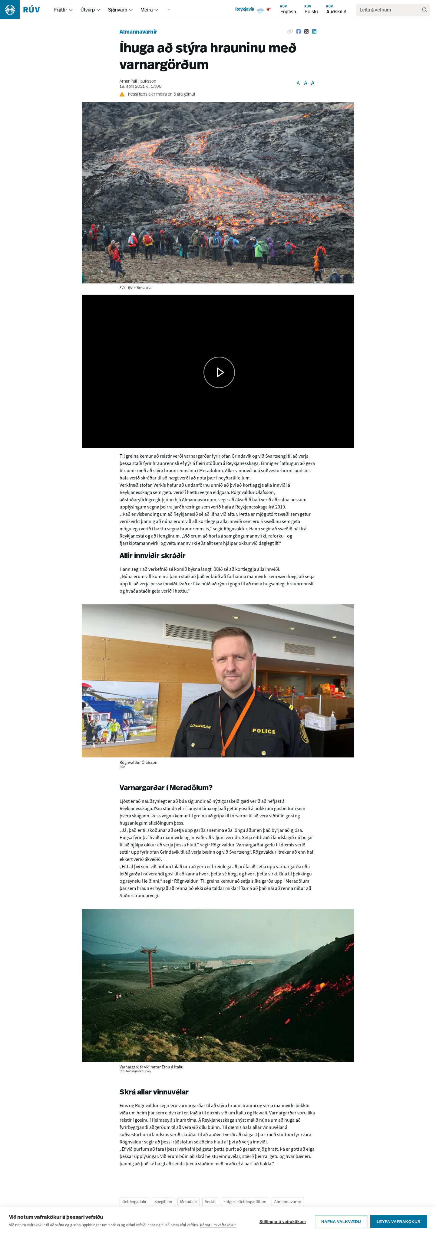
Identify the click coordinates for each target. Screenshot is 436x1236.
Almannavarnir (138, 32)
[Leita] (424, 10)
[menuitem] (70, 9)
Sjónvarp (117, 9)
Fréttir (60, 9)
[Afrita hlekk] (290, 31)
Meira (146, 9)
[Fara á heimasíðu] (25, 9)
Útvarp (88, 9)
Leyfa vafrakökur (399, 1224)
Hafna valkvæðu (341, 1224)
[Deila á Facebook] (298, 31)
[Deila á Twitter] (306, 31)
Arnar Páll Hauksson (138, 81)
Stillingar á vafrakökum (282, 1224)
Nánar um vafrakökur (218, 1228)
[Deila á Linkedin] (314, 31)
